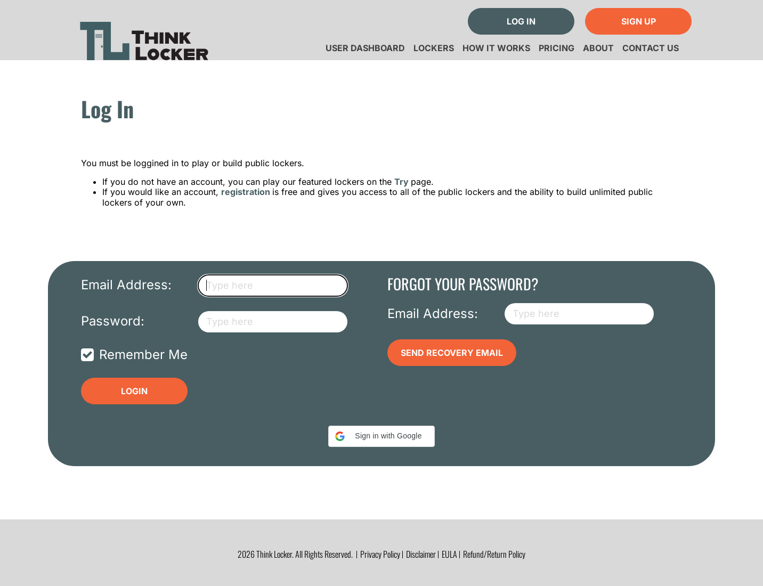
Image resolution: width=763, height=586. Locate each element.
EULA (449, 554)
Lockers (433, 48)
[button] (381, 436)
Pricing (556, 48)
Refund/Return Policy (494, 554)
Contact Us (650, 48)
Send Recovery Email (452, 352)
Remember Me (143, 354)
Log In (521, 21)
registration (246, 191)
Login (134, 391)
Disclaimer (421, 554)
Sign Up (638, 21)
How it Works (496, 48)
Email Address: (126, 285)
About (598, 48)
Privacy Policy (380, 554)
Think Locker (144, 36)
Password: (112, 321)
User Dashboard (365, 48)
